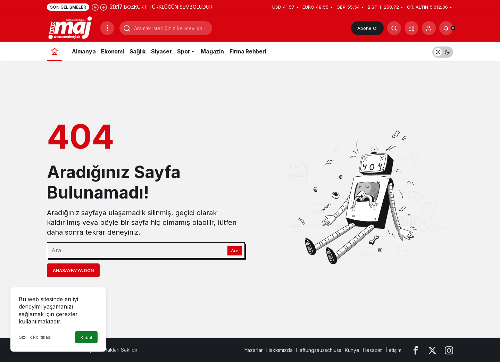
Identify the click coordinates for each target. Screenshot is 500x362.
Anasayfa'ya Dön (73, 270)
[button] (411, 28)
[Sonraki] (103, 7)
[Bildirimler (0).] (446, 28)
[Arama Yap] (394, 28)
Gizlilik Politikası (35, 337)
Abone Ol (367, 28)
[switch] (442, 51)
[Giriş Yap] (429, 28)
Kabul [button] (86, 337)
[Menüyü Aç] (107, 28)
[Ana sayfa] (54, 51)
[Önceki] (95, 7)
